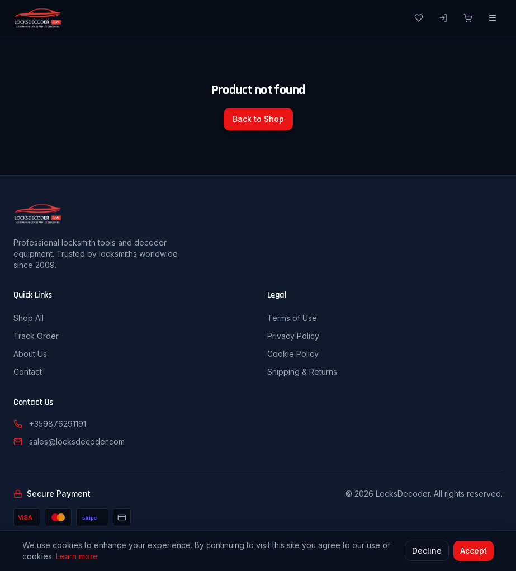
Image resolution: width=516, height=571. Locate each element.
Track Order (36, 336)
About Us (30, 353)
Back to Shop (258, 119)
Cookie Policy (293, 353)
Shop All (28, 318)
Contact (27, 371)
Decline (427, 551)
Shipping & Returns (302, 371)
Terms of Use (292, 318)
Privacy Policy (293, 336)
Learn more (77, 556)
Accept (473, 551)
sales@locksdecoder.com (77, 441)
